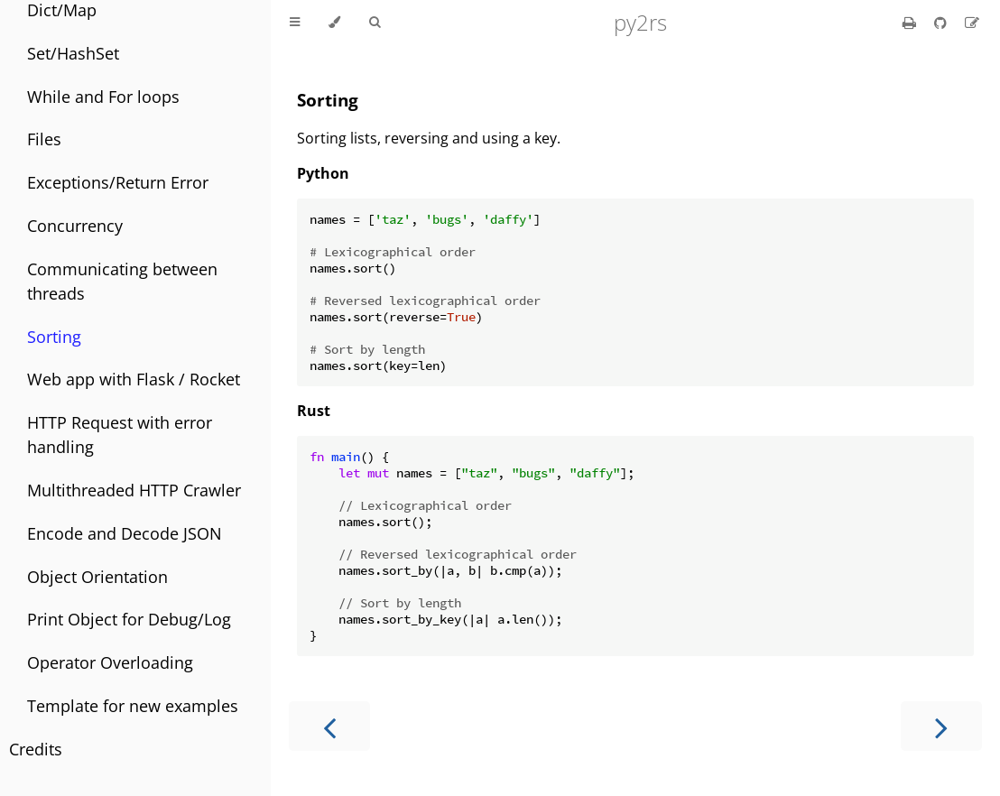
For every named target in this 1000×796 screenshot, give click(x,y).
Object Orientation (97, 577)
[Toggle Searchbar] (374, 22)
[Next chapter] (941, 726)
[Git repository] (942, 22)
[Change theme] (334, 22)
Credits (35, 749)
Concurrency (75, 225)
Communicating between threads (122, 281)
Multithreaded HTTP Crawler (134, 490)
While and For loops (103, 96)
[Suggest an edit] (972, 22)
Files (44, 139)
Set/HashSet (73, 53)
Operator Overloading (110, 662)
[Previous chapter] (329, 726)
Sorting (54, 336)
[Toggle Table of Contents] (294, 22)
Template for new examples (132, 706)
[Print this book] (911, 22)
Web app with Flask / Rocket (133, 379)
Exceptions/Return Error (117, 182)
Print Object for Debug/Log (129, 619)
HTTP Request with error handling (119, 435)
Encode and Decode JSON (124, 533)
